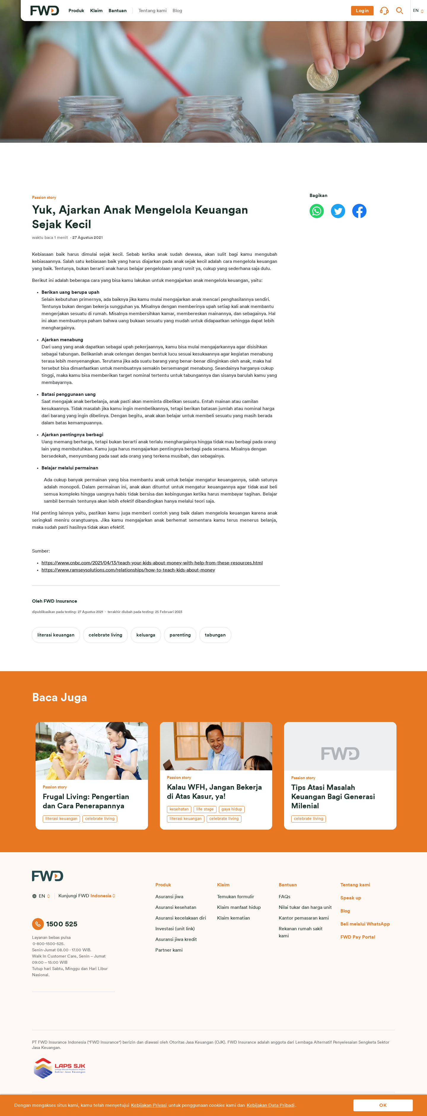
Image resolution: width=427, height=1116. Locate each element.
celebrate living (105, 635)
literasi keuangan (55, 635)
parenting (180, 635)
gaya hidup (232, 809)
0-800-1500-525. (49, 944)
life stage (205, 809)
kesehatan (179, 809)
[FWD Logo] (45, 11)
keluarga (145, 635)
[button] (76, 10)
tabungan (215, 635)
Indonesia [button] (101, 895)
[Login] (362, 10)
